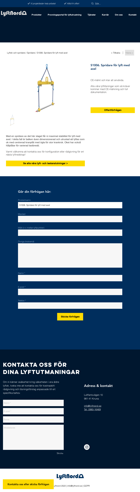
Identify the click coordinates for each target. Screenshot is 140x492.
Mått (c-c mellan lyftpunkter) (31, 228)
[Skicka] (60, 453)
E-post (21, 287)
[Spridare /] (32, 53)
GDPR (87, 485)
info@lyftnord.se (74, 485)
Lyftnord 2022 (59, 485)
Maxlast (21, 214)
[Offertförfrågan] (113, 110)
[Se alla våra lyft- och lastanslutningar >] (45, 163)
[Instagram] (87, 447)
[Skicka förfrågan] (70, 316)
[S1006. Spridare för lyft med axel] (67, 53)
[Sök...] (102, 3)
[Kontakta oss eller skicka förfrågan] (28, 484)
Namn (21, 273)
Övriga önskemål (26, 241)
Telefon (21, 301)
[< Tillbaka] (115, 53)
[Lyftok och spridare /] (16, 53)
